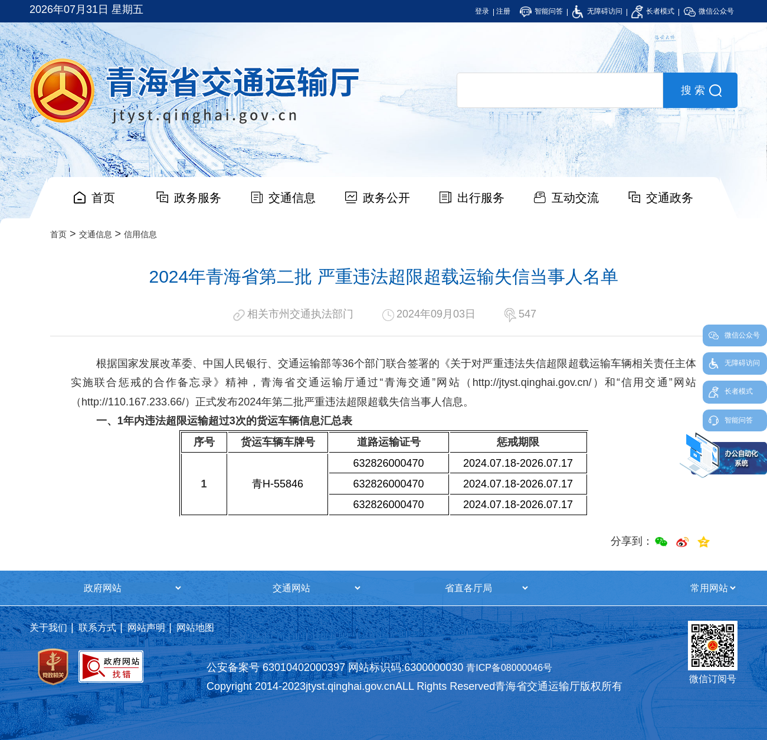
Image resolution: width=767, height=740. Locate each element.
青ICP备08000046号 (509, 668)
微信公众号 (709, 11)
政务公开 (386, 197)
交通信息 (292, 197)
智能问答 (541, 11)
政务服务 (197, 197)
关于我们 (48, 628)
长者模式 (652, 11)
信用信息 (140, 234)
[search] (560, 90)
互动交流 (575, 197)
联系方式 (97, 628)
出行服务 (480, 197)
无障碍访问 (597, 11)
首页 (103, 197)
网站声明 (146, 628)
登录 (482, 11)
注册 (503, 11)
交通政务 (669, 197)
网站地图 (195, 628)
